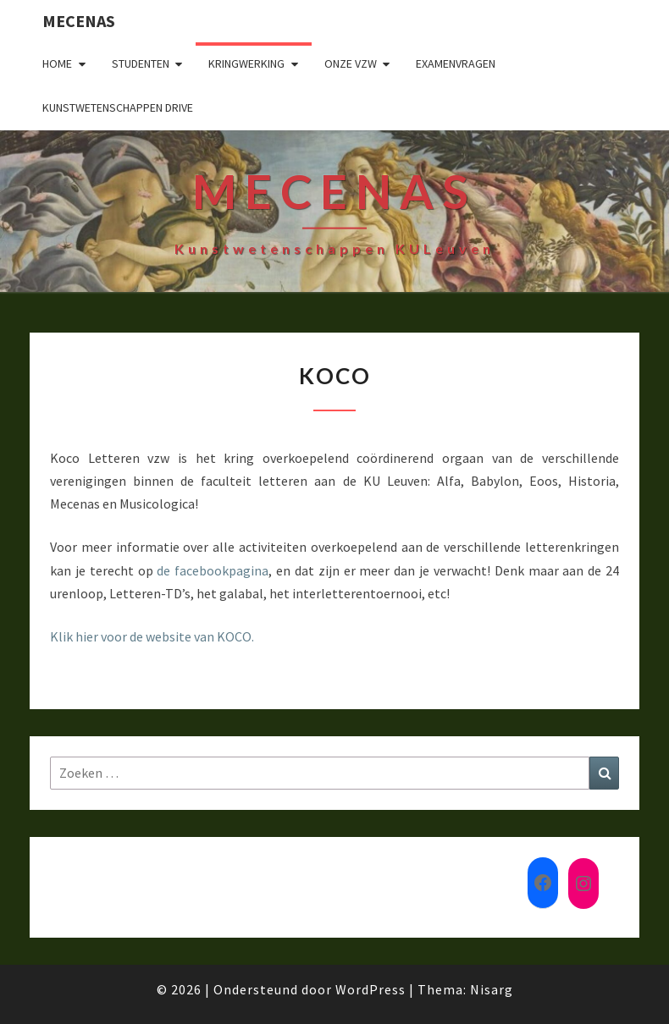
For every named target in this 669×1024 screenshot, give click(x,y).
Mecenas (78, 20)
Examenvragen (455, 63)
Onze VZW (350, 63)
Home (57, 63)
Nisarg (491, 989)
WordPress (370, 989)
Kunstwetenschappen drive (117, 107)
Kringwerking (246, 63)
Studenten (140, 63)
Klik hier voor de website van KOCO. (152, 636)
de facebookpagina (212, 570)
